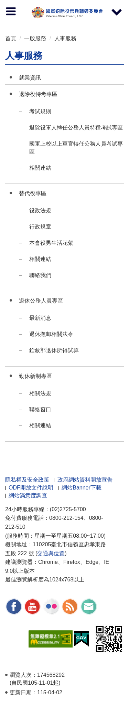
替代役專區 (32, 193)
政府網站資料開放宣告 (84, 480)
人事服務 (65, 38)
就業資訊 (30, 78)
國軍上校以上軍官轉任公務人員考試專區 (76, 148)
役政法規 (40, 210)
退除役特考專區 (38, 94)
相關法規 (40, 393)
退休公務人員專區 (41, 301)
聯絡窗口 (40, 409)
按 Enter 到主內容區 (31, 5)
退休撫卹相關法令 (51, 334)
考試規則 (40, 111)
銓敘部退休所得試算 (54, 350)
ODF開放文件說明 (31, 488)
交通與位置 (51, 553)
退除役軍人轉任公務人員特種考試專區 (76, 127)
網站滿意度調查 (28, 495)
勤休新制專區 (35, 376)
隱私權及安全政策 (27, 480)
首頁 (10, 38)
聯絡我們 (40, 275)
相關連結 (40, 168)
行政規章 (40, 227)
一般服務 (35, 38)
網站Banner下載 (81, 488)
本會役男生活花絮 (51, 243)
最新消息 (40, 318)
